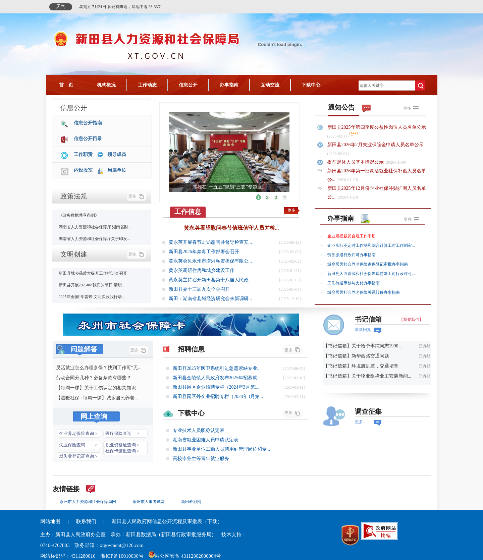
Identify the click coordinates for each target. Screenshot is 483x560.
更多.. (360, 421)
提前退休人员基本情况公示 (356, 162)
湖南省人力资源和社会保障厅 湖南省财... (95, 227)
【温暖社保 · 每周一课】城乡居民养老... (97, 397)
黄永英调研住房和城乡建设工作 (201, 270)
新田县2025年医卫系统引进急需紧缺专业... (217, 368)
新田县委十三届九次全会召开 (199, 289)
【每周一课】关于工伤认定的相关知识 (96, 387)
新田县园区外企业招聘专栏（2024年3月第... (218, 396)
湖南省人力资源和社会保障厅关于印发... (94, 238)
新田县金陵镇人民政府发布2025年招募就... (217, 377)
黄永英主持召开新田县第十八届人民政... (210, 279)
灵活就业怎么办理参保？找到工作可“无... (99, 367)
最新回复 (363, 329)
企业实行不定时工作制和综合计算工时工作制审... (371, 245)
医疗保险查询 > (122, 433)
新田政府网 (191, 501)
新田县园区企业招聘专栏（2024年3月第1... (217, 387)
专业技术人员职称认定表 (198, 430)
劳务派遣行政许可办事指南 (351, 255)
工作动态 (147, 85)
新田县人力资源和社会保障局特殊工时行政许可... (371, 273)
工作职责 (83, 154)
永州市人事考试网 (148, 501)
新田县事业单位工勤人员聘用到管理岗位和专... (221, 449)
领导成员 (116, 154)
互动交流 (270, 85)
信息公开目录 (88, 138)
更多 (132, 196)
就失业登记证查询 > (78, 456)
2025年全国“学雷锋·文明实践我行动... (92, 296)
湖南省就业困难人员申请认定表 (205, 439)
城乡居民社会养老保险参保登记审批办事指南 (367, 264)
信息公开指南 (88, 122)
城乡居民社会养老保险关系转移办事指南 (363, 292)
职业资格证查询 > (122, 444)
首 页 (66, 85)
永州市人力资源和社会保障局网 (88, 501)
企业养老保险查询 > (78, 433)
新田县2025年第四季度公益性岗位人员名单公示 (376, 127)
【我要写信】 (411, 319)
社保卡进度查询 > (122, 450)
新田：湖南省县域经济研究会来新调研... (210, 298)
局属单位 (116, 170)
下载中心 (311, 85)
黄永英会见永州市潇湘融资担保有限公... (210, 261)
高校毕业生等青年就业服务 (201, 458)
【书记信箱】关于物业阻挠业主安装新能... (367, 376)
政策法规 (73, 196)
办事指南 (229, 85)
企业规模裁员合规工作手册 (351, 236)
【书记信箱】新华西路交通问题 (356, 355)
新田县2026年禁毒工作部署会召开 (204, 251)
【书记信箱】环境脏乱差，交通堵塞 (360, 366)
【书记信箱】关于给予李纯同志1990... (362, 345)
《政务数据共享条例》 (79, 215)
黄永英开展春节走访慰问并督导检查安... (210, 242)
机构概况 (106, 85)
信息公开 (188, 85)
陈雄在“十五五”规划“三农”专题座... (229, 186)
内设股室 (83, 170)
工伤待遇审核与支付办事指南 (353, 283)
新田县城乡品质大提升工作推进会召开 (93, 273)
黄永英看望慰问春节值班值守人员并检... (231, 228)
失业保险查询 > (78, 444)
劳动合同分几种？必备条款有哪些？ (93, 377)
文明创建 (73, 254)
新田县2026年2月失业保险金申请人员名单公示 (375, 144)
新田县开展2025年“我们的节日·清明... (92, 285)
